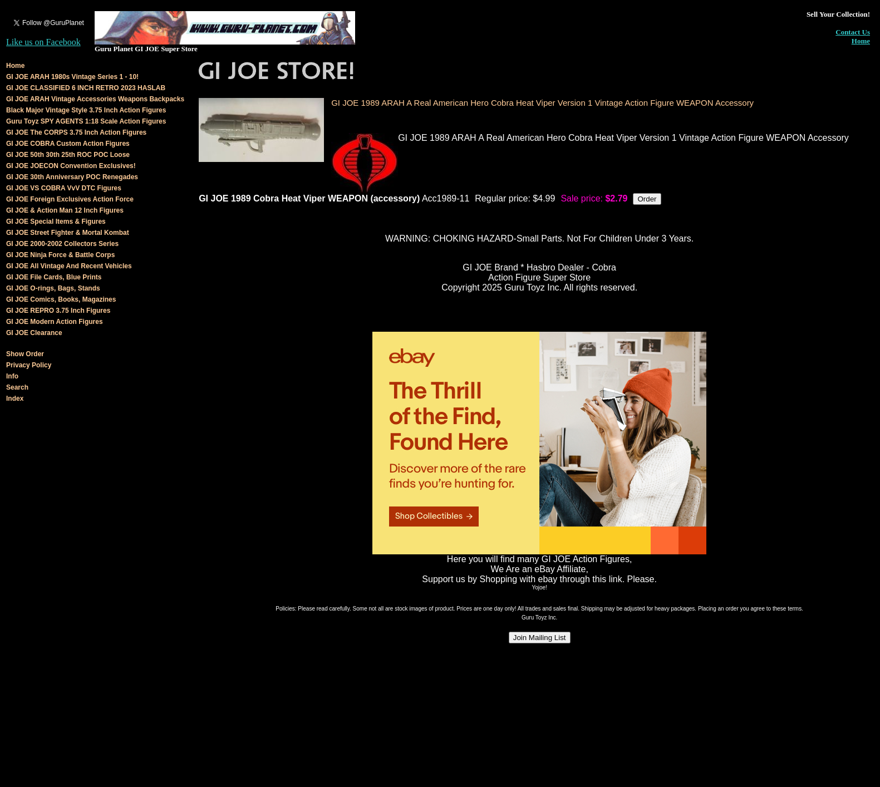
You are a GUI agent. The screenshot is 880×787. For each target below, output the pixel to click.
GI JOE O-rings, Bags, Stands (53, 288)
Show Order (25, 354)
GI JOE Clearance (34, 333)
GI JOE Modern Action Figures (54, 322)
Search (17, 387)
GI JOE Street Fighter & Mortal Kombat (67, 233)
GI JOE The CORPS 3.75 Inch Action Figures (76, 132)
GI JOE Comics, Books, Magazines (61, 299)
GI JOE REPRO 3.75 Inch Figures (58, 310)
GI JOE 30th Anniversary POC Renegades (72, 177)
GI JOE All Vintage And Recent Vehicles (69, 266)
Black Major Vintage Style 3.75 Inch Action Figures (86, 110)
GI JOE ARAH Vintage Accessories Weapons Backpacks (95, 99)
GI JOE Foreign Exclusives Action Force (70, 199)
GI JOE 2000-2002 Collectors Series (62, 244)
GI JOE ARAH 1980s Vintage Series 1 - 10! (72, 77)
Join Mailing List (539, 637)
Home (861, 41)
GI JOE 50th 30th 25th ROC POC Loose (68, 155)
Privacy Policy (28, 365)
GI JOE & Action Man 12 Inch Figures (65, 210)
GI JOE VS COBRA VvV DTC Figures (63, 188)
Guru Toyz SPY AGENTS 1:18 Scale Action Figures (86, 121)
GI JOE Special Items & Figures (56, 221)
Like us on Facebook (43, 42)
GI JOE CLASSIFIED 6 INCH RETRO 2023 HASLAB (85, 88)
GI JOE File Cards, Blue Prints (53, 277)
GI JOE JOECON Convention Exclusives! (71, 166)
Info (12, 376)
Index (14, 398)
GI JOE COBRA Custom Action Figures (68, 143)
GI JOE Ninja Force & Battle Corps (60, 255)
